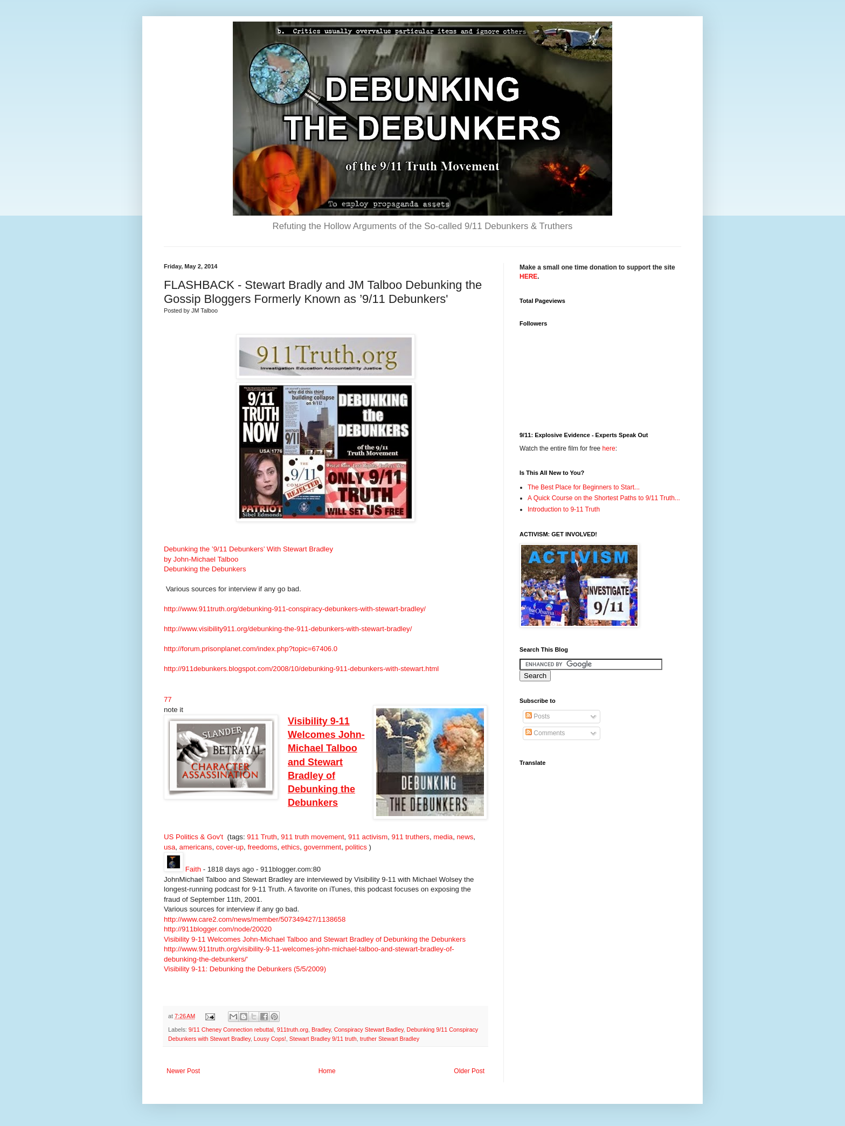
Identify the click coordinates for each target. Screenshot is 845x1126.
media (443, 837)
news (464, 837)
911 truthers (411, 837)
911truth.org (292, 1029)
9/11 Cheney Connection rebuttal (231, 1029)
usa (169, 847)
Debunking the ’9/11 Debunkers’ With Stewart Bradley (248, 549)
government (323, 847)
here (608, 448)
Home (327, 1071)
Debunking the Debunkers (205, 569)
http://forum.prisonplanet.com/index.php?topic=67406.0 (250, 649)
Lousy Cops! (270, 1038)
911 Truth (262, 837)
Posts (537, 716)
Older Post (469, 1071)
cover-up (230, 847)
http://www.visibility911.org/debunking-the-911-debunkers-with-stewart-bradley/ (288, 629)
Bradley (321, 1029)
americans (195, 847)
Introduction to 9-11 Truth (564, 509)
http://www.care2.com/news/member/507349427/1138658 (254, 919)
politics (355, 847)
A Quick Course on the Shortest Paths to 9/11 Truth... (604, 498)
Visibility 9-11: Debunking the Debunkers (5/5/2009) (245, 969)
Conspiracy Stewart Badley (369, 1029)
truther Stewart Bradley (389, 1038)
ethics (290, 847)
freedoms (262, 847)
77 (168, 699)
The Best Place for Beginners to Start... (584, 487)
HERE (528, 276)
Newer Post (183, 1071)
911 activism (367, 837)
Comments (545, 733)
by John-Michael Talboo (201, 559)
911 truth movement (312, 837)
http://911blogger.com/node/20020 (218, 929)
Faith (193, 869)
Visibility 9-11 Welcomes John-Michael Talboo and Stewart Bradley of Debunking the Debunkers (326, 762)
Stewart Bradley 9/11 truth (323, 1038)
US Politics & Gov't (193, 837)
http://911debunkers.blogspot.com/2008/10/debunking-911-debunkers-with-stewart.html (301, 669)
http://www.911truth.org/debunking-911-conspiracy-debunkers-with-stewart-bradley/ (295, 609)
